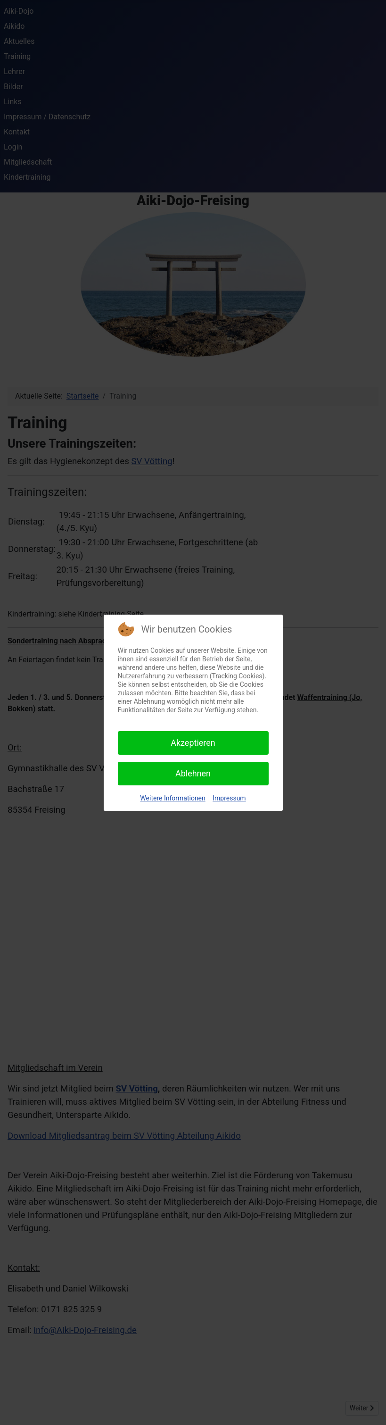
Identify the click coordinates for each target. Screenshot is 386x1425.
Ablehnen (193, 773)
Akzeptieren (193, 743)
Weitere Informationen (172, 798)
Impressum (229, 798)
